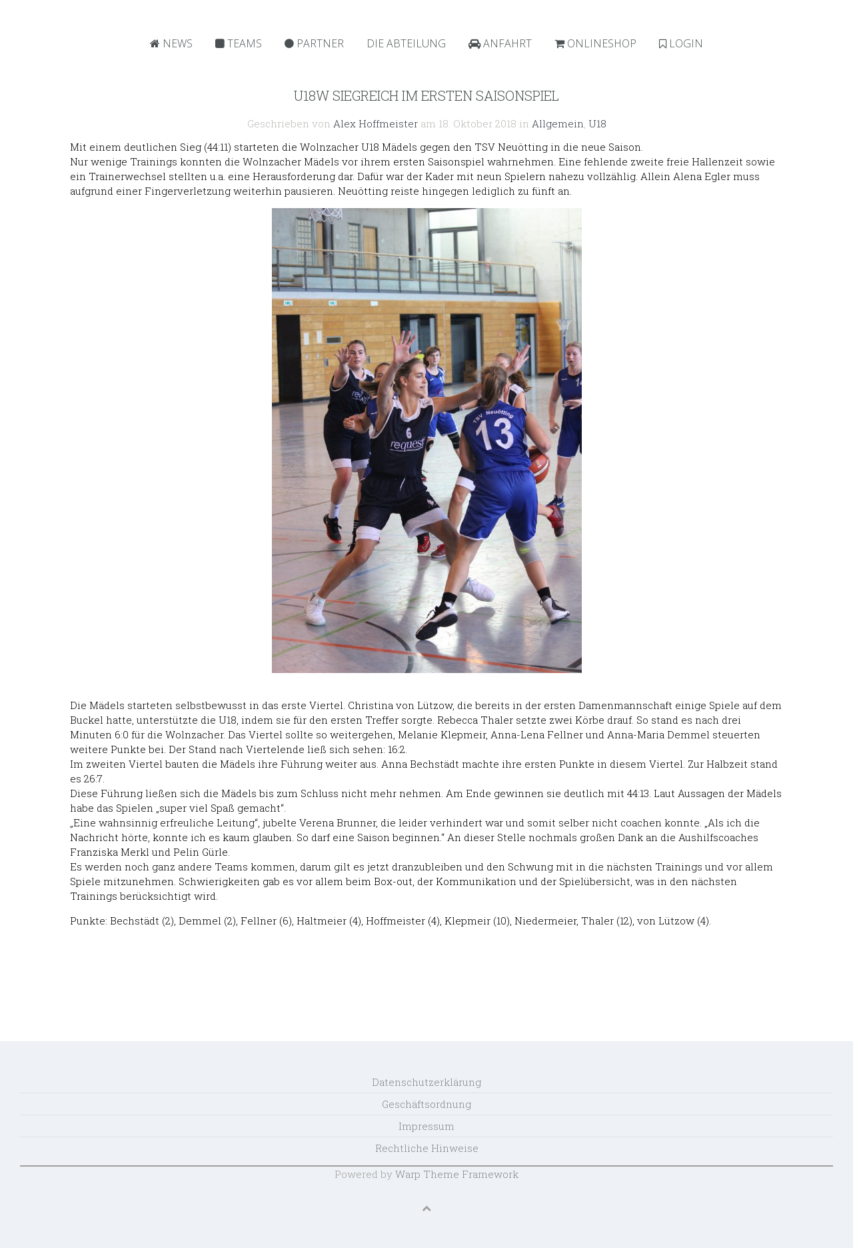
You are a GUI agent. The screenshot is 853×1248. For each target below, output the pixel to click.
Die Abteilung (406, 43)
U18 (597, 123)
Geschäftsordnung (426, 1104)
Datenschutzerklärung (426, 1082)
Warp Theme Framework (456, 1174)
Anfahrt (500, 43)
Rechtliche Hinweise (426, 1148)
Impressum (426, 1126)
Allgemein (558, 123)
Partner (314, 43)
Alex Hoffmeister (375, 123)
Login (681, 43)
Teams (238, 43)
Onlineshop (595, 43)
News (171, 43)
